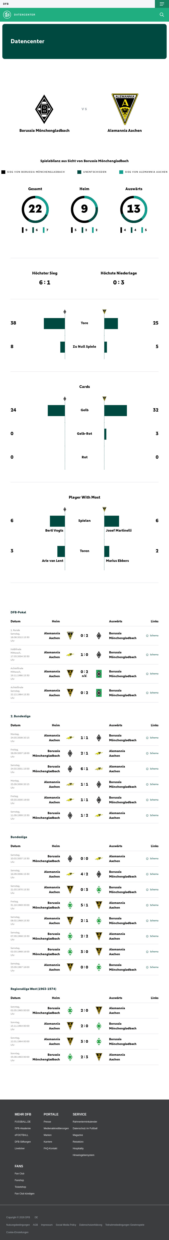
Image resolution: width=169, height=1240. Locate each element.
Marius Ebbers (117, 561)
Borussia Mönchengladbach (122, 636)
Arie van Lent (52, 561)
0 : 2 (84, 636)
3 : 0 (84, 952)
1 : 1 (84, 738)
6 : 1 (84, 769)
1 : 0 (84, 655)
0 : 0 (84, 859)
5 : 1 (84, 905)
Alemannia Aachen (52, 636)
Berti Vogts (54, 530)
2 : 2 (84, 936)
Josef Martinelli (119, 530)
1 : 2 (84, 815)
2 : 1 (84, 753)
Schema (152, 636)
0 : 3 (84, 890)
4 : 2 (84, 874)
